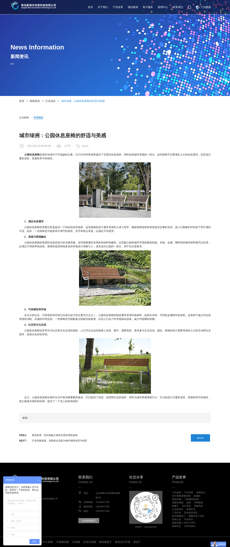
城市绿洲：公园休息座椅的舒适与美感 (83, 101)
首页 (90, 7)
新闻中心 (163, 7)
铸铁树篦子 (105, 541)
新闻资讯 (35, 101)
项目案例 (133, 7)
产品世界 (118, 7)
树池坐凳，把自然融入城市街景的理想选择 (56, 435)
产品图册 (206, 7)
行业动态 (50, 101)
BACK (87, 146)
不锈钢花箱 (62, 541)
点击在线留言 (89, 520)
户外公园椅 (46, 541)
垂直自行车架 (122, 541)
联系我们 (178, 7)
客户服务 (148, 7)
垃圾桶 (76, 541)
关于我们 (103, 7)
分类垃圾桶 (89, 541)
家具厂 (137, 541)
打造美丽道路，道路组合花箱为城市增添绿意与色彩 (61, 441)
